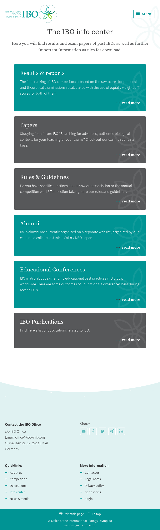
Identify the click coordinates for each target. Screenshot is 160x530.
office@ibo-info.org (30, 437)
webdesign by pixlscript (80, 525)
